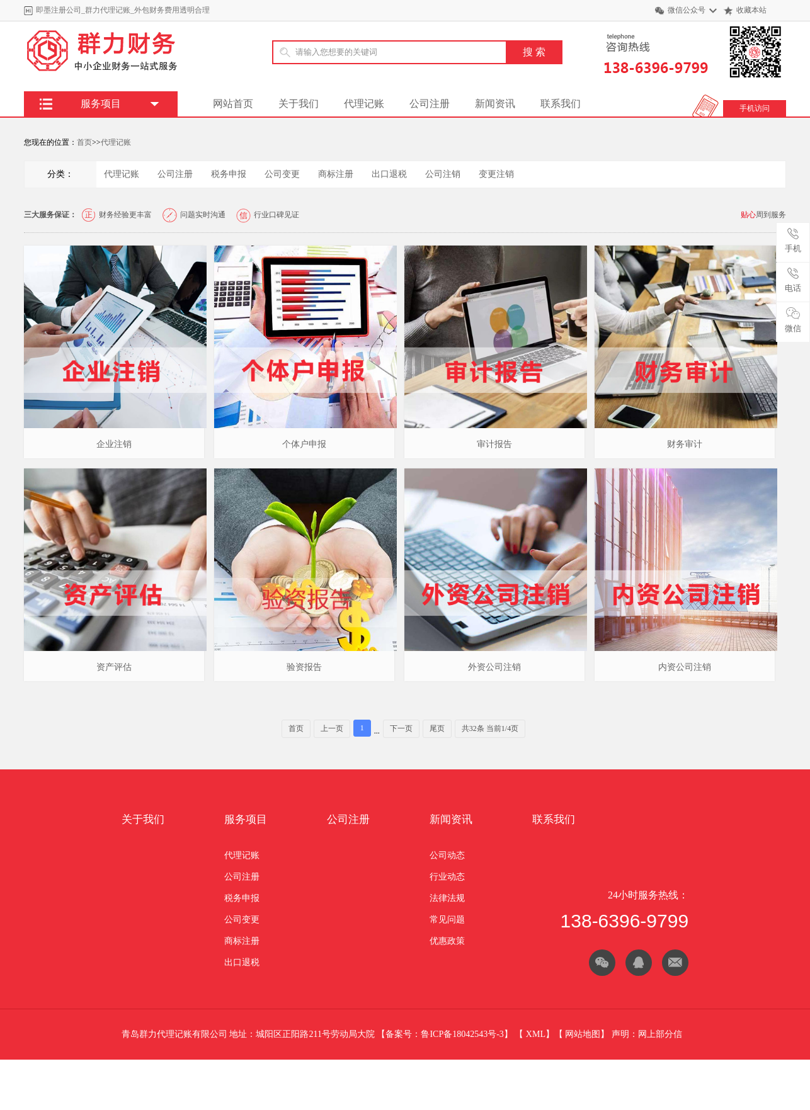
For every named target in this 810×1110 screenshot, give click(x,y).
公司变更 (282, 174)
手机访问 (754, 108)
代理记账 (364, 103)
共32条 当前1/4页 (490, 728)
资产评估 (114, 667)
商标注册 (335, 174)
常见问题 (447, 919)
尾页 (437, 728)
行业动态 (447, 876)
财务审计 (684, 444)
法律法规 (447, 898)
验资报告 (304, 667)
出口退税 (389, 174)
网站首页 (233, 103)
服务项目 (245, 819)
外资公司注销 (494, 667)
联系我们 (560, 103)
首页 (84, 142)
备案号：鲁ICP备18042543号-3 (444, 1034)
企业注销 (114, 444)
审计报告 (494, 444)
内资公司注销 (684, 667)
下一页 (401, 728)
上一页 (332, 728)
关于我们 (298, 103)
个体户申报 (304, 444)
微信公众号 (686, 10)
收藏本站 (751, 10)
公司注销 (442, 174)
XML (535, 1034)
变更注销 (496, 174)
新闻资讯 (495, 103)
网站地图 (582, 1034)
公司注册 (429, 103)
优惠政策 (447, 941)
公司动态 (447, 855)
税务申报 (228, 174)
